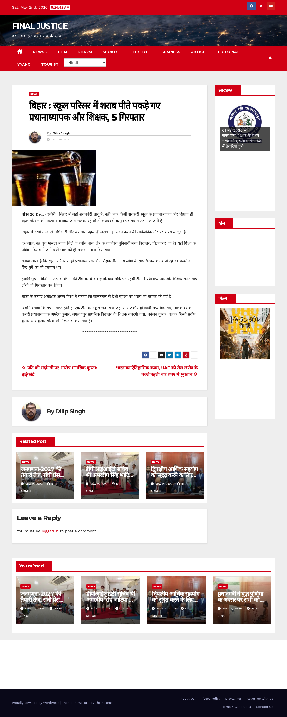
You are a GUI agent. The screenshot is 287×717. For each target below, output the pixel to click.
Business (171, 52)
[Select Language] (85, 62)
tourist (50, 64)
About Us (187, 698)
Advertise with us (260, 698)
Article (199, 52)
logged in (50, 531)
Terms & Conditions (236, 707)
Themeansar (104, 703)
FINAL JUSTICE (40, 26)
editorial (228, 52)
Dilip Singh (61, 133)
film (62, 52)
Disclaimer (233, 698)
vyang (24, 64)
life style (140, 52)
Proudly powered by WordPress (36, 703)
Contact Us (264, 707)
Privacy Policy (210, 698)
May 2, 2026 (35, 608)
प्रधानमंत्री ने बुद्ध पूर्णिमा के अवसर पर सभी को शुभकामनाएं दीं (240, 599)
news (39, 52)
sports (111, 52)
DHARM (85, 52)
